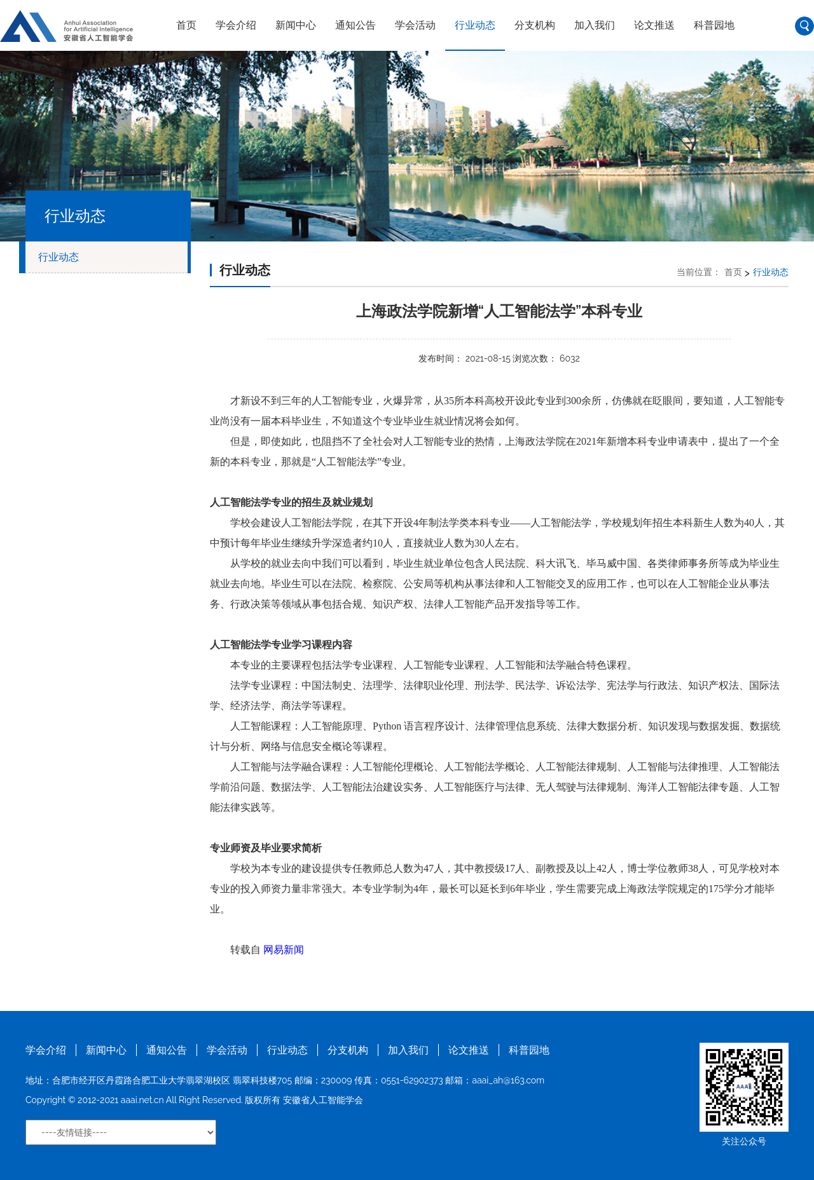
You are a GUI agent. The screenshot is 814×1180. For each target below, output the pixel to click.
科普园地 (714, 25)
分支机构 (534, 25)
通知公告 (355, 25)
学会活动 (415, 25)
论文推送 (654, 25)
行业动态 (475, 25)
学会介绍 (236, 25)
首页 (186, 25)
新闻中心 (295, 25)
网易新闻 (283, 949)
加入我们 (594, 25)
